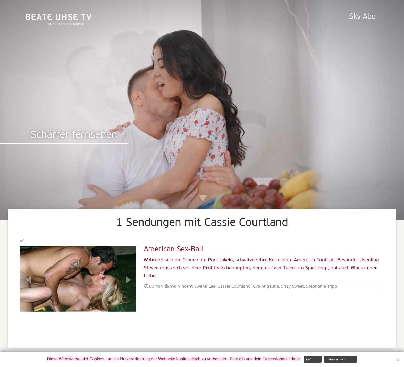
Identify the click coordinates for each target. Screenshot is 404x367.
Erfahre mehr (337, 359)
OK (308, 359)
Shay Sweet (292, 286)
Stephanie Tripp (321, 286)
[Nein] (397, 359)
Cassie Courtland (234, 286)
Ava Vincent (181, 286)
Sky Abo (362, 17)
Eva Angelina (266, 286)
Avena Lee (205, 286)
